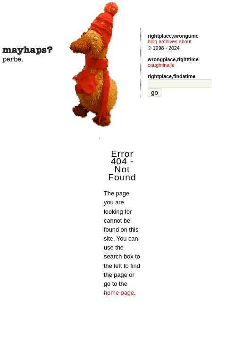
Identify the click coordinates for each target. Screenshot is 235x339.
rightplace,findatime (171, 76)
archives (168, 41)
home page (119, 292)
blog (152, 41)
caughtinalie (161, 65)
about (185, 41)
